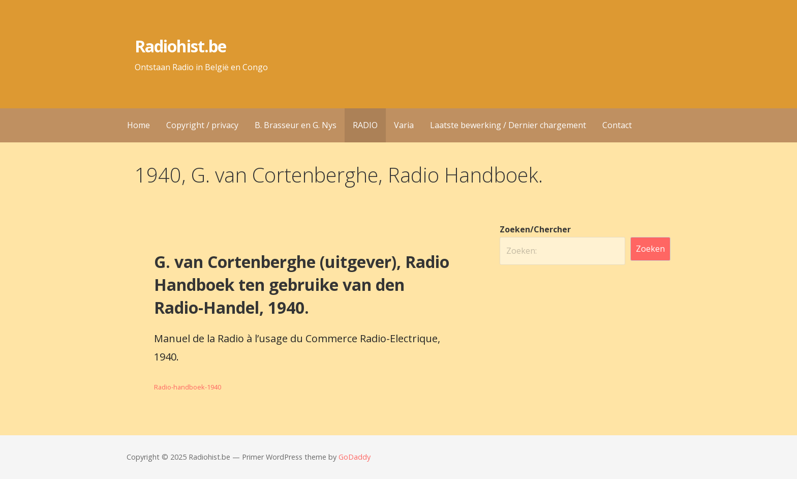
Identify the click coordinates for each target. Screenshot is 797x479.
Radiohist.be (180, 46)
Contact (617, 125)
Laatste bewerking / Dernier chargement (508, 125)
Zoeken (650, 248)
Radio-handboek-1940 (187, 387)
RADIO (365, 125)
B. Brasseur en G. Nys (295, 125)
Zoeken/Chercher (535, 229)
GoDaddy (355, 457)
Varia (404, 125)
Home (138, 125)
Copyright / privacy (202, 125)
